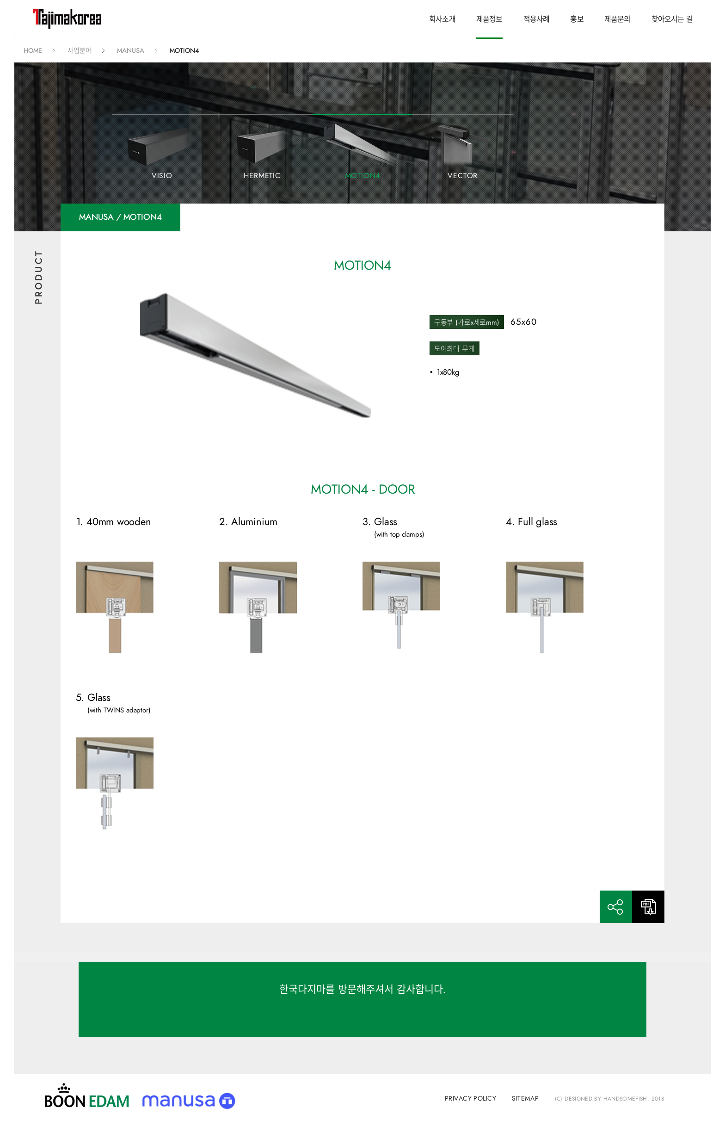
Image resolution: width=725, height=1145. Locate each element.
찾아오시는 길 (672, 19)
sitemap (525, 1098)
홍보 (576, 19)
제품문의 (617, 19)
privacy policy (470, 1098)
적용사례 (536, 19)
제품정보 (489, 19)
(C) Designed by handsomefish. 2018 (609, 1099)
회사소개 (442, 19)
